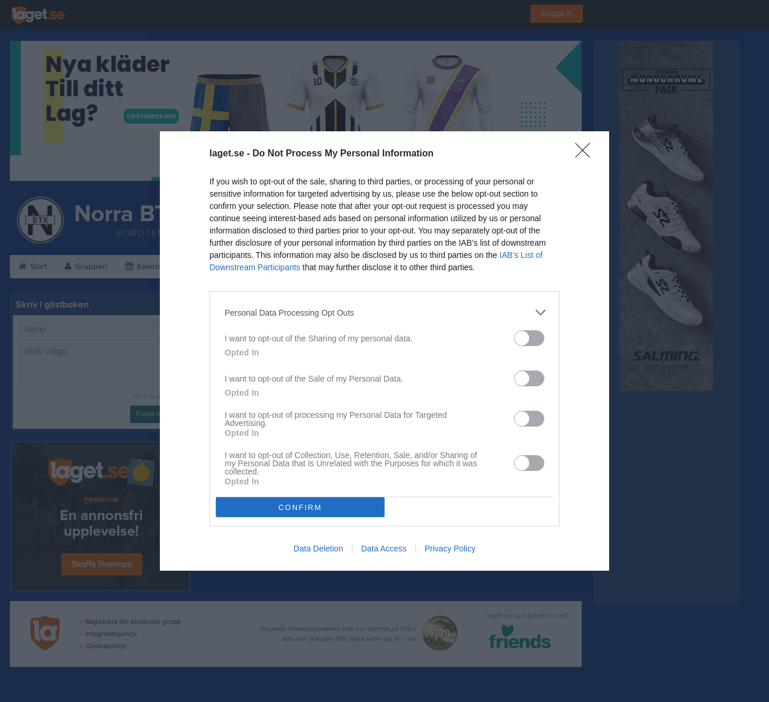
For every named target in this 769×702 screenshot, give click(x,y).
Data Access (384, 548)
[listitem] (384, 312)
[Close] (586, 154)
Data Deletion (318, 548)
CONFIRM (300, 507)
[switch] (529, 338)
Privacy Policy (450, 548)
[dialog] (384, 351)
